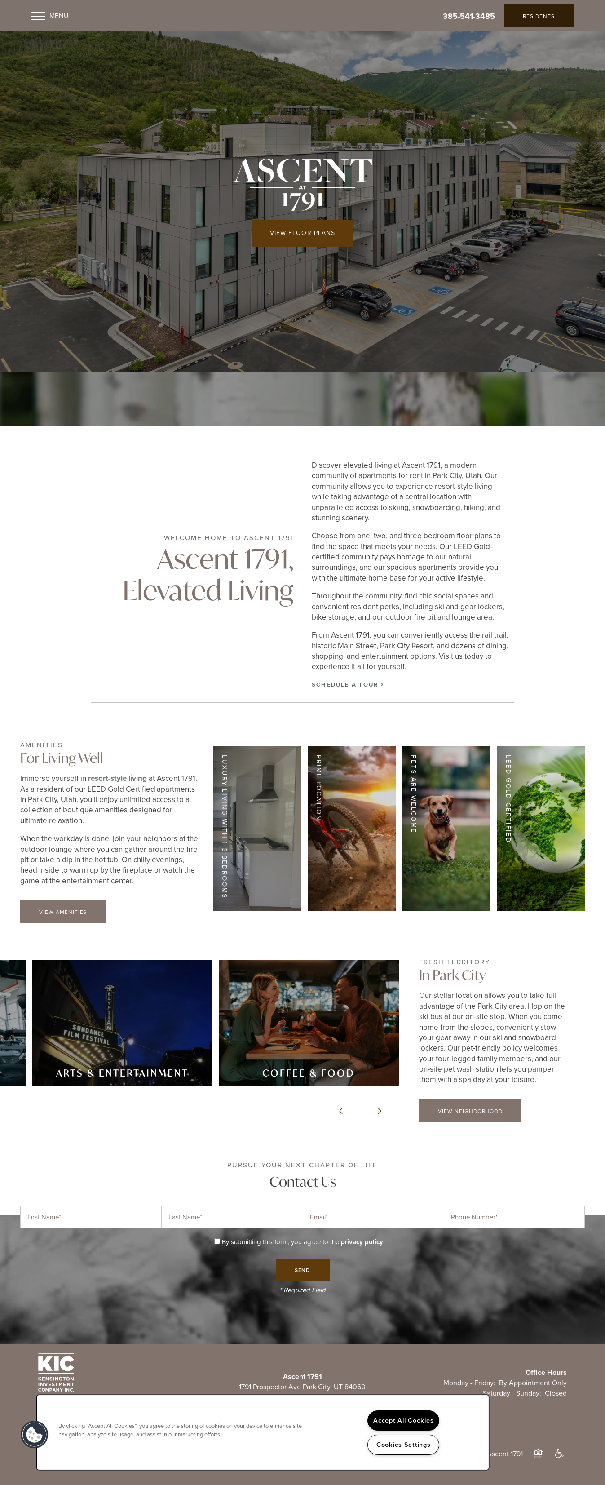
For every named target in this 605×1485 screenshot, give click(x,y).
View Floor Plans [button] (303, 233)
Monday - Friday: (469, 1383)
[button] (539, 15)
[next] (379, 1111)
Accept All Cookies (403, 1420)
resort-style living (117, 778)
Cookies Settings (403, 1445)
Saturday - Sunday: (512, 1393)
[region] (263, 1432)
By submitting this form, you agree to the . (303, 1242)
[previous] (340, 1111)
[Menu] (50, 15)
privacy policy (362, 1242)
